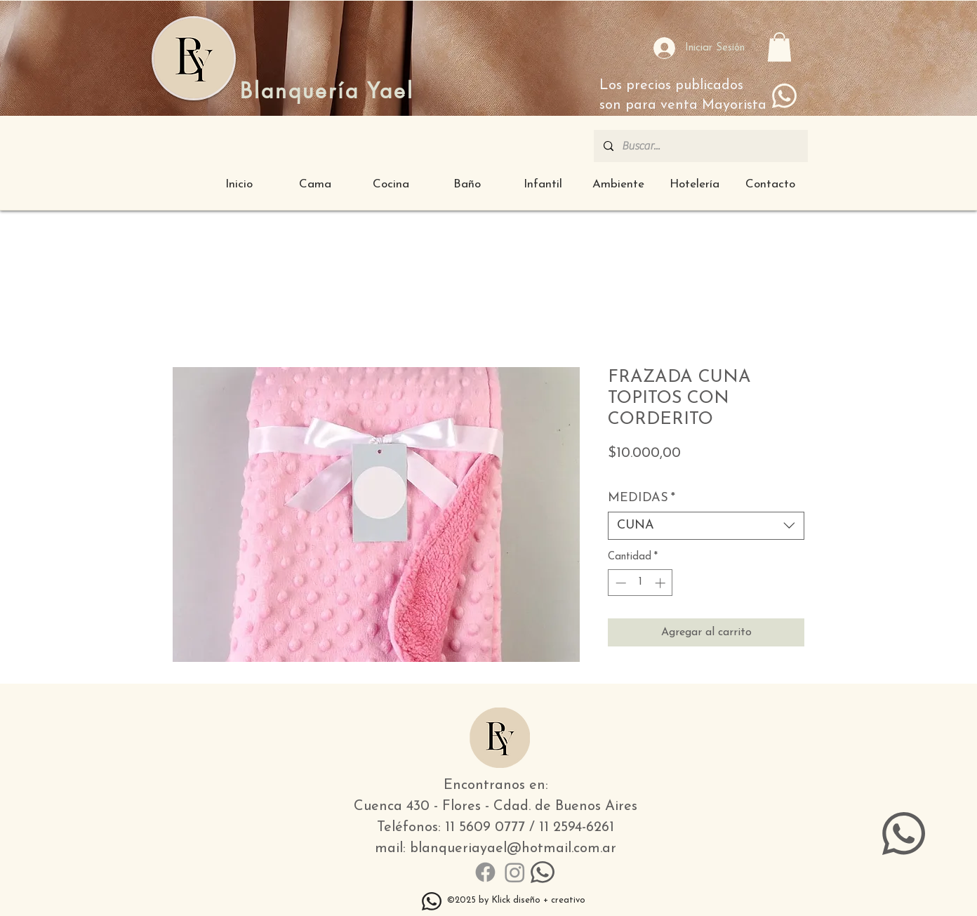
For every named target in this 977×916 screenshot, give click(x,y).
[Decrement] (619, 583)
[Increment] (661, 583)
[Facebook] (485, 872)
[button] (779, 47)
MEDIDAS (641, 498)
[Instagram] (515, 872)
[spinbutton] (640, 583)
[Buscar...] (700, 146)
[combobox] (706, 526)
